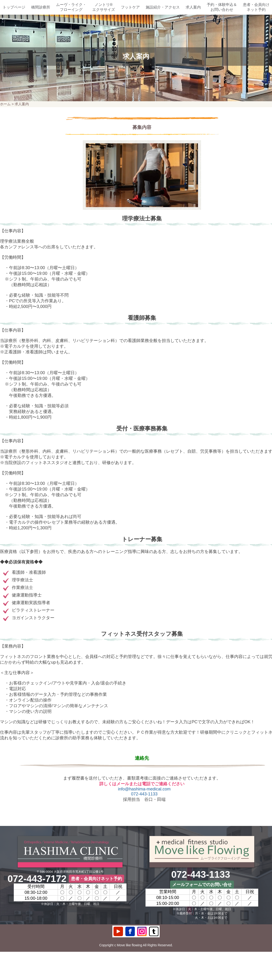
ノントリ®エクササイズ (103, 7)
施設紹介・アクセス (163, 7)
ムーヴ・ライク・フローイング (71, 7)
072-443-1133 (144, 794)
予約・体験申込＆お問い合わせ (222, 7)
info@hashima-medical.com (144, 789)
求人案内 (193, 7)
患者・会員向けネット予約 (256, 7)
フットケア (130, 7)
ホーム (5, 104)
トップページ (14, 7)
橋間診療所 (40, 7)
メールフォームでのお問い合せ (202, 884)
